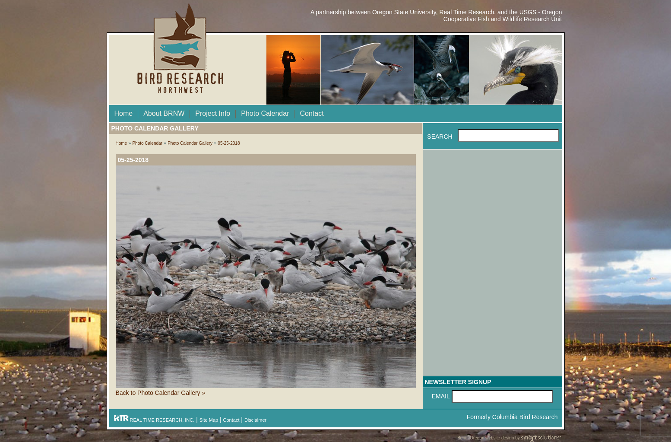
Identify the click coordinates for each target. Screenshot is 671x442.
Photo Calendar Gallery (190, 143)
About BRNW (163, 113)
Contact (311, 113)
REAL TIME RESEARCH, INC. (154, 420)
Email (441, 396)
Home (123, 113)
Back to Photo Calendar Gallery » (161, 392)
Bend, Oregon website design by (509, 438)
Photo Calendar (265, 113)
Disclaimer (255, 420)
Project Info (212, 113)
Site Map (208, 420)
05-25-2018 (229, 143)
